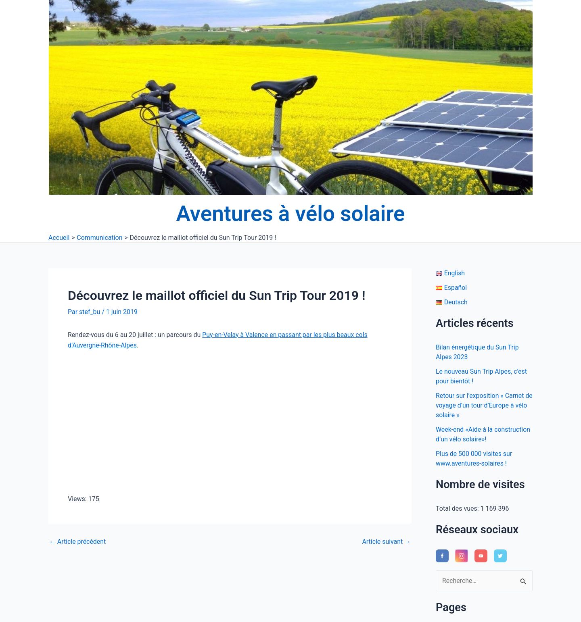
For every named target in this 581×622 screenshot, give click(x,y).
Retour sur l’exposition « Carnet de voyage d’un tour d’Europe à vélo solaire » (480, 405)
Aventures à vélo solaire (290, 213)
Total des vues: (458, 508)
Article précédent (77, 542)
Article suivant (386, 542)
